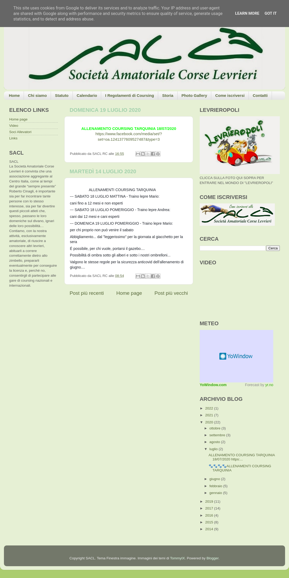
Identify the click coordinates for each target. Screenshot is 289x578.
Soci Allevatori (20, 132)
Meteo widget (236, 356)
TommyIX (177, 558)
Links (13, 138)
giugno (215, 479)
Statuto (62, 95)
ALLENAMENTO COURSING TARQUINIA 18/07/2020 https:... (242, 457)
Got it (271, 13)
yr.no (269, 385)
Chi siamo (37, 95)
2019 (209, 501)
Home (14, 95)
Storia (167, 95)
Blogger (213, 558)
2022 (209, 408)
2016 (209, 515)
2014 (209, 529)
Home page (129, 293)
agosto (215, 442)
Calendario (87, 95)
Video (13, 126)
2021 (209, 415)
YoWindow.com (213, 385)
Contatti (260, 95)
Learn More (247, 13)
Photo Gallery (194, 95)
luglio (214, 449)
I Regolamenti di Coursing (129, 95)
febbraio (216, 486)
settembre (217, 435)
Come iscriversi (230, 95)
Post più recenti (87, 293)
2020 (209, 422)
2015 (209, 522)
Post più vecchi (171, 293)
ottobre (215, 428)
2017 (209, 508)
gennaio (216, 493)
